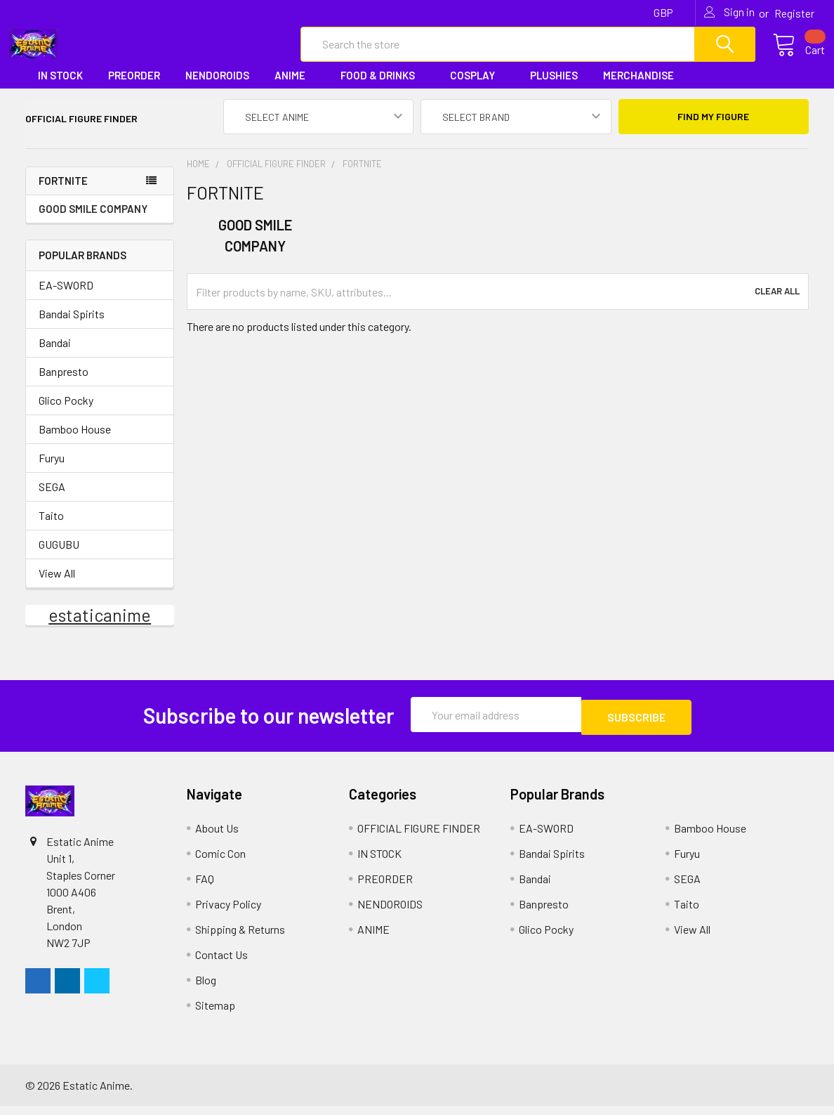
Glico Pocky (66, 412)
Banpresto (63, 383)
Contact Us (221, 963)
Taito (51, 527)
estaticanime (99, 626)
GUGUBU (59, 556)
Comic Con (220, 862)
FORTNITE (63, 193)
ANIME (294, 87)
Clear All (777, 304)
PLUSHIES (554, 87)
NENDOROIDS (217, 87)
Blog (205, 989)
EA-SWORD (66, 297)
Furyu (52, 469)
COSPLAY (477, 87)
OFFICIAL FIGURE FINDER (418, 837)
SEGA (52, 498)
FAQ (204, 887)
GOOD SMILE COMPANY (93, 220)
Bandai (55, 354)
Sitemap (215, 1014)
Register (794, 13)
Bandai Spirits (72, 325)
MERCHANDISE (643, 87)
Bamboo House (75, 441)
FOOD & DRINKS (382, 87)
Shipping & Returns (240, 938)
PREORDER (134, 87)
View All (57, 585)
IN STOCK (60, 87)
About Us (217, 837)
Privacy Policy (228, 913)
